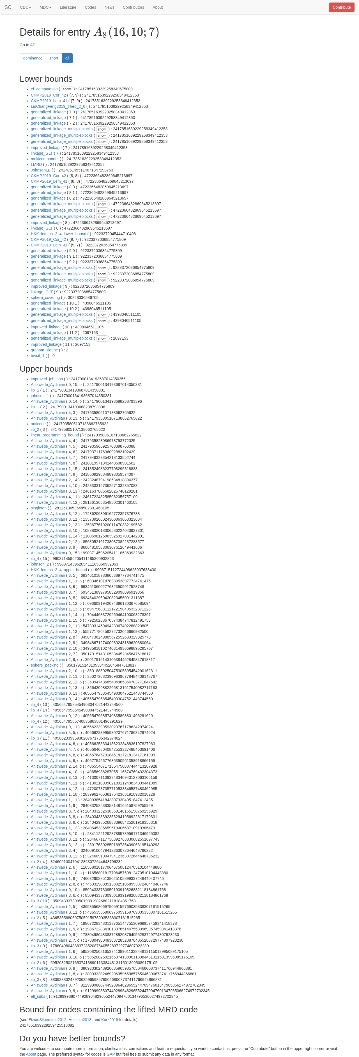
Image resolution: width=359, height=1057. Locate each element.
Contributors (133, 7)
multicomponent (45, 159)
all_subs (38, 996)
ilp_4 (35, 558)
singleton (39, 508)
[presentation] (126, 32)
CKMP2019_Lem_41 (49, 101)
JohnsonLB (40, 170)
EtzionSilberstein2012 (47, 1019)
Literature (68, 7)
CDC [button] (25, 7)
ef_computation (44, 89)
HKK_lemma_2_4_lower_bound (58, 234)
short (54, 58)
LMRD (36, 164)
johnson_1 (40, 395)
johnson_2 (40, 564)
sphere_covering (45, 297)
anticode (38, 424)
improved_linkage (46, 147)
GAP (111, 1054)
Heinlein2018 (79, 1019)
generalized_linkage (48, 112)
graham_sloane (44, 350)
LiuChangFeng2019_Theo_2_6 (58, 106)
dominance (33, 58)
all (67, 58)
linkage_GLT (42, 153)
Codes (90, 7)
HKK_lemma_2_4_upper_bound (59, 570)
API (33, 45)
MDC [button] (45, 7)
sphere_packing (45, 665)
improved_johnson (47, 379)
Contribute (342, 7)
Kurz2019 (109, 1019)
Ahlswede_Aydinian (48, 384)
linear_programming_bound (55, 435)
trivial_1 (37, 355)
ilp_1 (35, 390)
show (67, 89)
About (158, 7)
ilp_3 (35, 738)
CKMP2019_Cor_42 (48, 95)
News (109, 7)
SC (7, 7)
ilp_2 (35, 429)
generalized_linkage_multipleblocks (62, 129)
